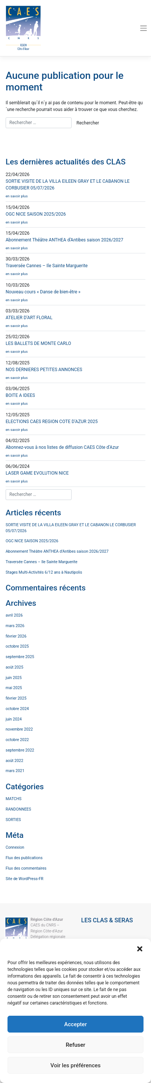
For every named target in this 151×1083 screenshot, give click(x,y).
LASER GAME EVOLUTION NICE (75, 478)
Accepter (75, 1024)
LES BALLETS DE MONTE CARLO (75, 349)
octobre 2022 (17, 739)
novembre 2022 (19, 729)
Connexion (15, 847)
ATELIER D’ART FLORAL (75, 323)
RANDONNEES (18, 809)
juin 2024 (14, 719)
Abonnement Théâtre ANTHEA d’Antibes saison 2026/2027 (75, 245)
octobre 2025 (17, 646)
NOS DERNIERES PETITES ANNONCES (75, 375)
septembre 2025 (20, 656)
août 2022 (14, 760)
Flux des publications (24, 857)
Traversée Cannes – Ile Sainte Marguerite (75, 271)
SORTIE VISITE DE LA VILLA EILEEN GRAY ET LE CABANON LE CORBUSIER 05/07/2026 (71, 527)
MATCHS (13, 798)
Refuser (75, 1045)
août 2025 (14, 667)
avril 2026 (14, 615)
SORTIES (13, 819)
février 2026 (16, 636)
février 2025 (16, 698)
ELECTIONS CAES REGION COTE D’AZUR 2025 (75, 427)
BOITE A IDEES (75, 401)
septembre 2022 (20, 750)
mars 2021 (15, 770)
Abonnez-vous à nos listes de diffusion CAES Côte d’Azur (75, 453)
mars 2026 (15, 625)
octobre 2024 (17, 708)
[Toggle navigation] (143, 28)
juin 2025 (14, 677)
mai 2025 (14, 687)
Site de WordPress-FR (24, 878)
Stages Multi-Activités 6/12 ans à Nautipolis (44, 572)
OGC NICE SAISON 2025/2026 (75, 220)
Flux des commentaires (26, 868)
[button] (140, 948)
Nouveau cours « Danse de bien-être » (75, 297)
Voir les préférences (76, 1065)
